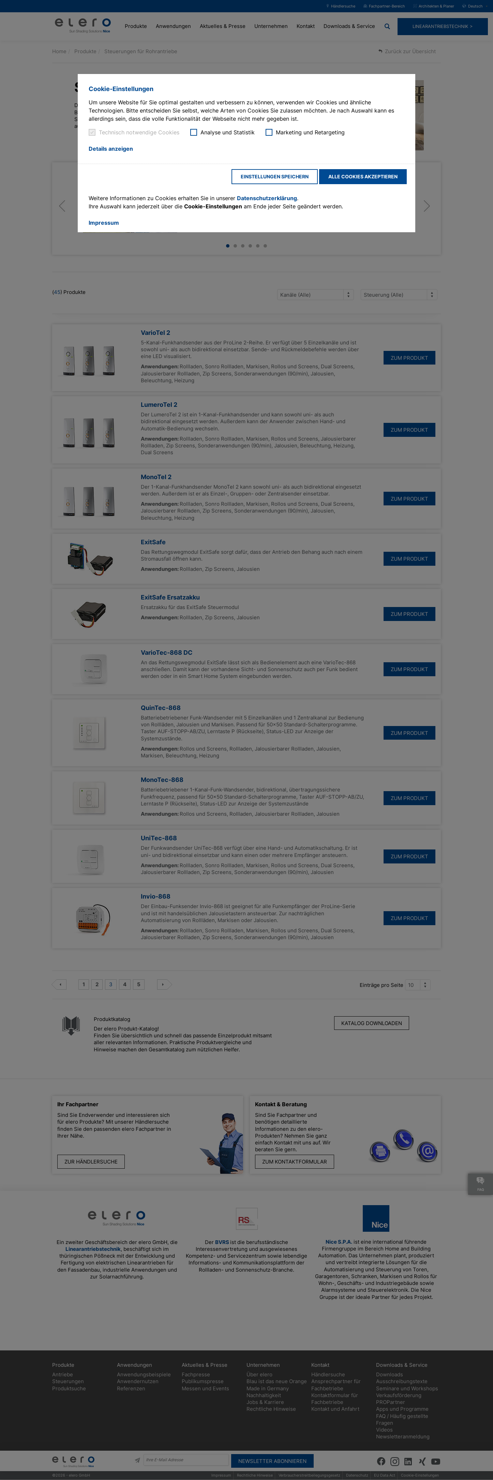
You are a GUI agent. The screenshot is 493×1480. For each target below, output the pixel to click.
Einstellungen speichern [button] (275, 176)
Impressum (104, 222)
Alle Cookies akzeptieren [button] (363, 176)
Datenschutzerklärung (267, 198)
